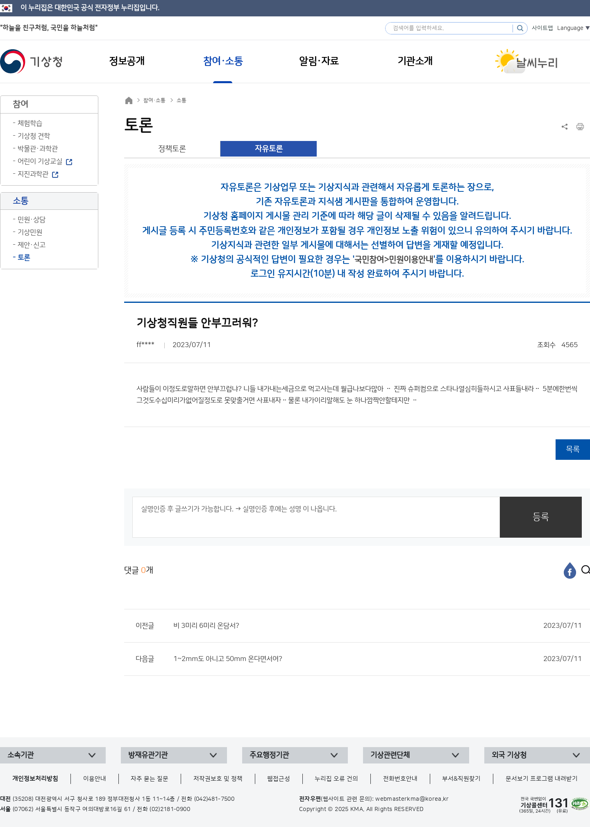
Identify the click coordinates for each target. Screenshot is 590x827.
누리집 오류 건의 (336, 778)
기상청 (31, 61)
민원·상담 (31, 219)
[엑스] (584, 570)
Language (570, 28)
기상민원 (30, 232)
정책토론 (172, 149)
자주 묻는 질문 (149, 778)
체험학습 (30, 123)
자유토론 (269, 149)
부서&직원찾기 (461, 778)
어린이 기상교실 (40, 161)
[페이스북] (570, 570)
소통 (181, 100)
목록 (573, 449)
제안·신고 (31, 245)
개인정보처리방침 (35, 778)
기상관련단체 (390, 755)
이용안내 (94, 778)
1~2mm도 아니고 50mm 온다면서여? (377, 659)
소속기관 (20, 755)
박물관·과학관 (38, 148)
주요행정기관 (269, 755)
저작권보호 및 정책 (218, 778)
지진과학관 (33, 174)
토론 (24, 257)
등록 (541, 517)
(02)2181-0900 (170, 809)
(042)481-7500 (214, 799)
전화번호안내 (400, 778)
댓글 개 (138, 570)
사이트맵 (542, 28)
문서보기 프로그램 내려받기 (542, 778)
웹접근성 (278, 778)
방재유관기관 (148, 755)
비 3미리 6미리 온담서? (377, 625)
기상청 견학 (34, 136)
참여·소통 (154, 100)
